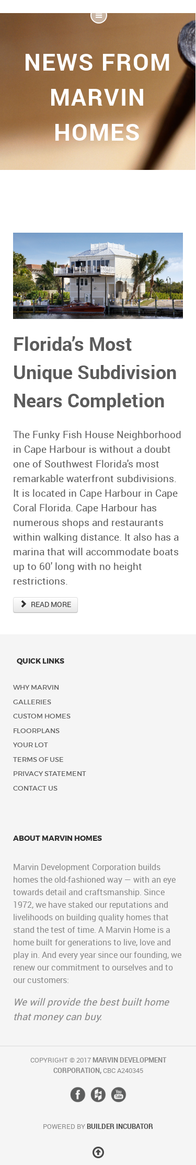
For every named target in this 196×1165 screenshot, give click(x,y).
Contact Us (35, 788)
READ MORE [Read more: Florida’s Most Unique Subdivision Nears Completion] (45, 604)
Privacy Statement (49, 774)
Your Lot (30, 745)
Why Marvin (36, 687)
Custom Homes (42, 716)
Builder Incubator (120, 1126)
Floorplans (36, 731)
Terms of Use (38, 759)
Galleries (32, 702)
